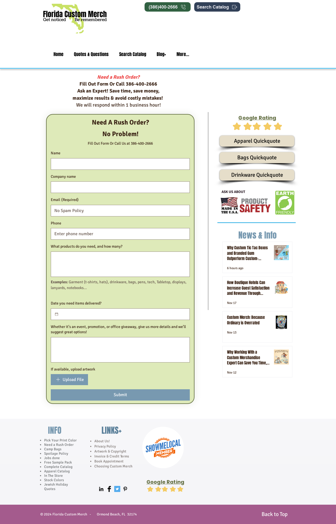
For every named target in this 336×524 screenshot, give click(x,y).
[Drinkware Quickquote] (257, 175)
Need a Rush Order (59, 445)
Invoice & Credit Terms (111, 456)
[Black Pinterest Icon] (125, 489)
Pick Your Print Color (60, 440)
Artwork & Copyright (110, 451)
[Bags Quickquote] (257, 157)
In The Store (53, 475)
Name (55, 153)
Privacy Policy (105, 446)
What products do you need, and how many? (86, 246)
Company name (63, 176)
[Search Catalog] (217, 7)
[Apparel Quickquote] (257, 141)
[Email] (118, 210)
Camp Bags (53, 449)
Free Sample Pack (58, 462)
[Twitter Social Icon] (117, 489)
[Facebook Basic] (109, 489)
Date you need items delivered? (76, 303)
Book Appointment (109, 461)
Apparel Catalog (57, 471)
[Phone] (118, 233)
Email (65, 200)
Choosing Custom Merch (113, 466)
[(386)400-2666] (168, 7)
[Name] (118, 164)
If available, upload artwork (73, 369)
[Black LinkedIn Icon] (101, 489)
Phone (56, 223)
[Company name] (118, 187)
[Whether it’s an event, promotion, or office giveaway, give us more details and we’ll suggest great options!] (120, 350)
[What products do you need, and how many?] (120, 264)
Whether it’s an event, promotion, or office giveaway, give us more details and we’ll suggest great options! (118, 329)
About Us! (102, 441)
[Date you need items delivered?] (56, 314)
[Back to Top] (274, 514)
